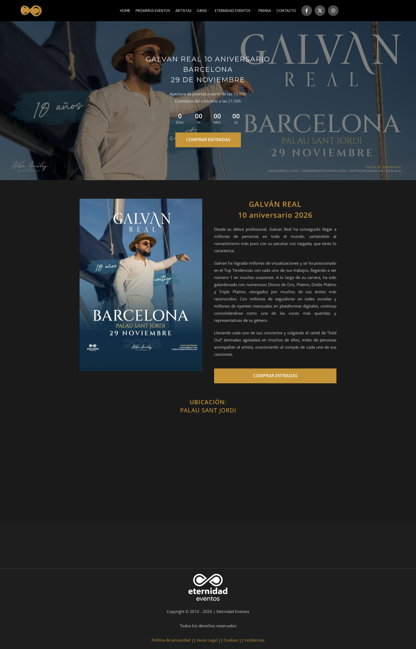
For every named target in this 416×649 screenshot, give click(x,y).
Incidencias (254, 640)
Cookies (231, 640)
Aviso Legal (207, 640)
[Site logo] (30, 10)
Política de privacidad (170, 640)
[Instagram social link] (333, 10)
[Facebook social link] (306, 10)
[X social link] (320, 10)
